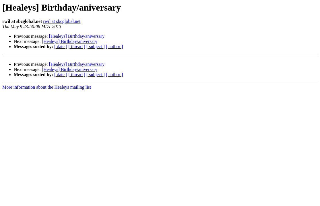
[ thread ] (76, 46)
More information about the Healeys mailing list (46, 87)
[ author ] (114, 46)
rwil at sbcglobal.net (61, 21)
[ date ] (60, 46)
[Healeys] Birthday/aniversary (76, 36)
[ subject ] (95, 46)
